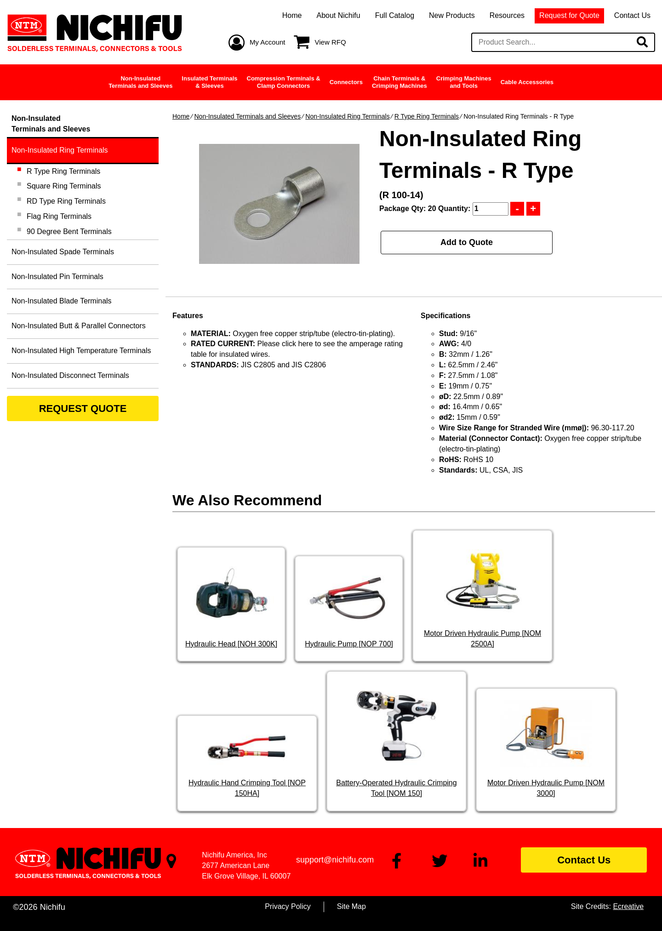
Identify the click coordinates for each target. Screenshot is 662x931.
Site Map (351, 906)
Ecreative (628, 906)
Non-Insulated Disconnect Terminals (70, 375)
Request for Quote (569, 15)
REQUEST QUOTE (83, 408)
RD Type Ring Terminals (66, 201)
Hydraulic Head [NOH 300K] (231, 644)
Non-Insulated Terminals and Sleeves (247, 116)
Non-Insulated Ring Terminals (347, 116)
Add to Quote (466, 242)
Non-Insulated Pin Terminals (57, 276)
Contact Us (632, 15)
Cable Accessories (527, 82)
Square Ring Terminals (64, 186)
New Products (452, 15)
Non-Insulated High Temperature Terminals (81, 350)
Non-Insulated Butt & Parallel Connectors (78, 326)
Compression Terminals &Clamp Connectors (283, 82)
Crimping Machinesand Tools (463, 82)
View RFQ (330, 42)
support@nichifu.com (335, 859)
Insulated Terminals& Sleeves (209, 82)
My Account (267, 42)
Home (292, 15)
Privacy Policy (288, 906)
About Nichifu (338, 15)
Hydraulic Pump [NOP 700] (349, 644)
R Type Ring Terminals (426, 116)
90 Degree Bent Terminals (69, 231)
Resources (507, 15)
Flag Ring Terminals (59, 216)
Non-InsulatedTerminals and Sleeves (140, 82)
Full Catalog (394, 15)
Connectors (346, 82)
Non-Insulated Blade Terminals (61, 301)
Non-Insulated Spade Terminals (62, 252)
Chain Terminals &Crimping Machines (399, 82)
